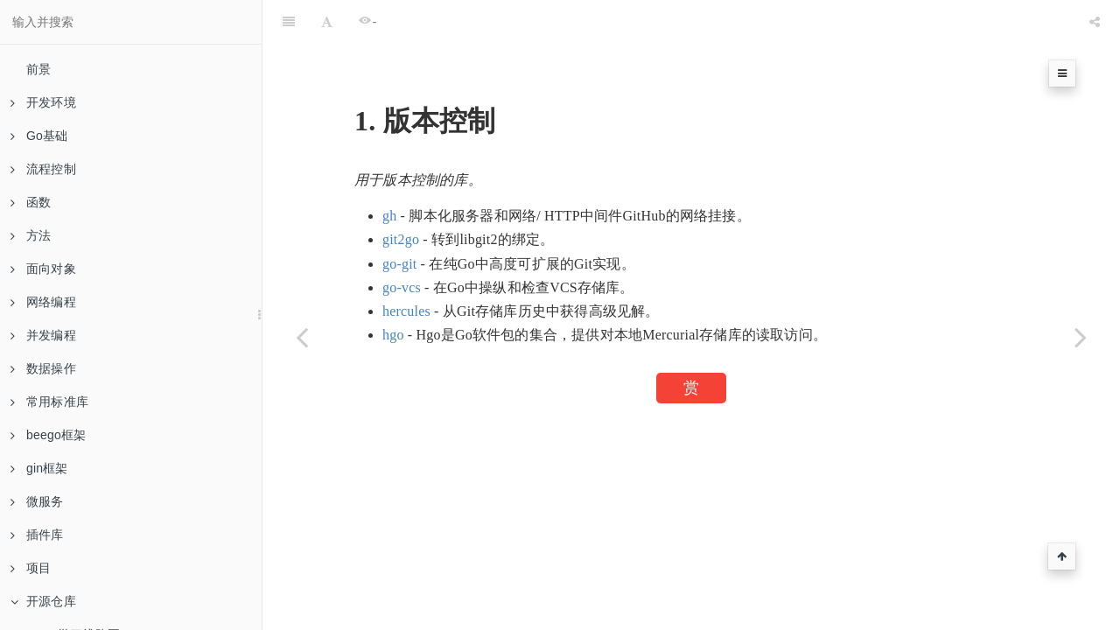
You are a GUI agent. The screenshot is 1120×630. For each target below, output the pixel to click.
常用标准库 (49, 402)
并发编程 (43, 335)
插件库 (37, 535)
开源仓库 (43, 601)
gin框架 (39, 468)
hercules (406, 311)
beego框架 (48, 435)
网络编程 (43, 302)
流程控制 (43, 169)
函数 (30, 202)
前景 (38, 69)
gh (389, 215)
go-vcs (401, 287)
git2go (400, 239)
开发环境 (43, 102)
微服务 (37, 501)
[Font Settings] (327, 22)
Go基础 (38, 136)
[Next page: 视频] (1080, 337)
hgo (393, 334)
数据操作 (43, 368)
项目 (30, 568)
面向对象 (43, 269)
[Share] (1094, 22)
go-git (399, 263)
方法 (30, 235)
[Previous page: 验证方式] (301, 337)
